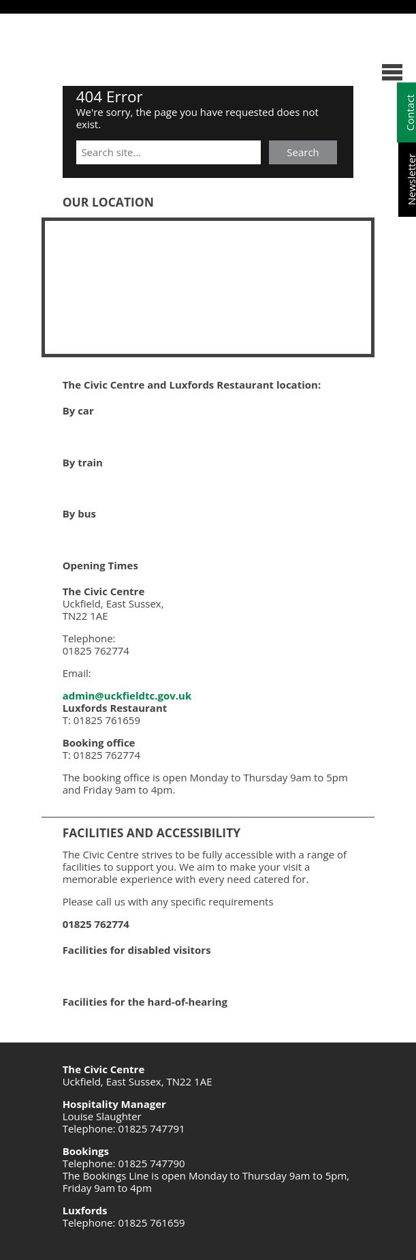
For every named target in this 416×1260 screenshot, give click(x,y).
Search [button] (303, 152)
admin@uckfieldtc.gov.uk (127, 695)
